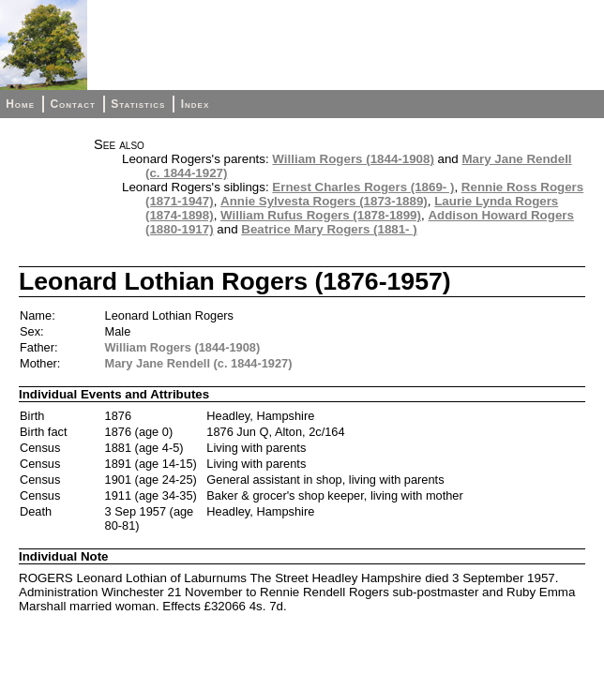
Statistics (138, 104)
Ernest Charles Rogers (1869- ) (363, 187)
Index (195, 104)
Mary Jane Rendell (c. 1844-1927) (199, 363)
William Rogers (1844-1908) (352, 159)
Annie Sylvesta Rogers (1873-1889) (324, 201)
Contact (72, 104)
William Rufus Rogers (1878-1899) (320, 215)
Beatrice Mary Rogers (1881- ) (328, 229)
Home (20, 104)
